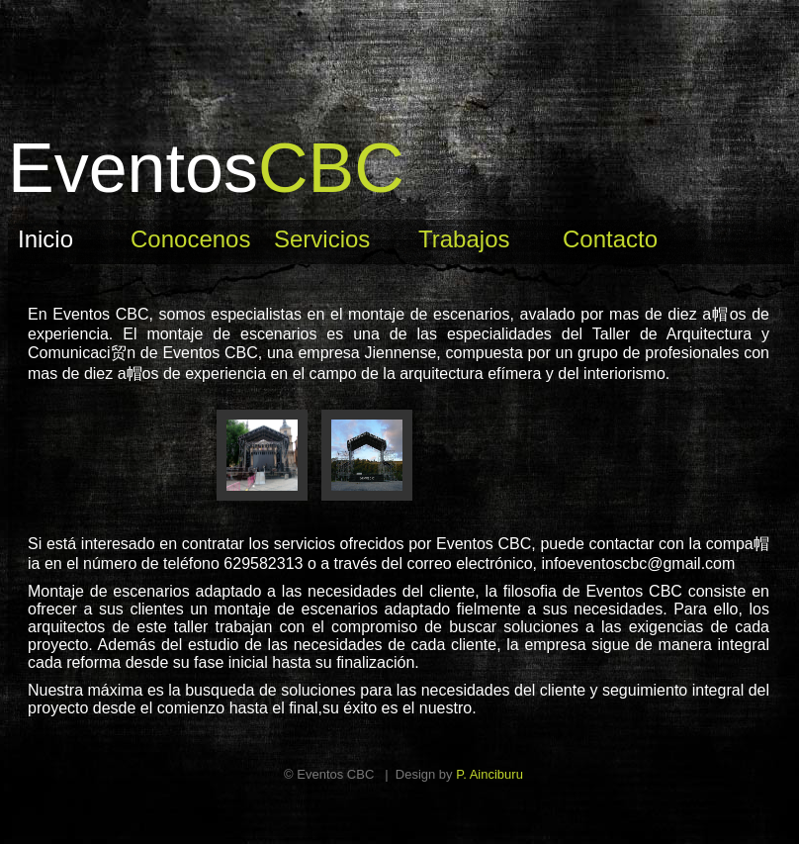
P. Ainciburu (489, 774)
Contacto (610, 239)
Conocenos (190, 239)
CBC (206, 168)
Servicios (322, 239)
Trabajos (463, 239)
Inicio (45, 239)
